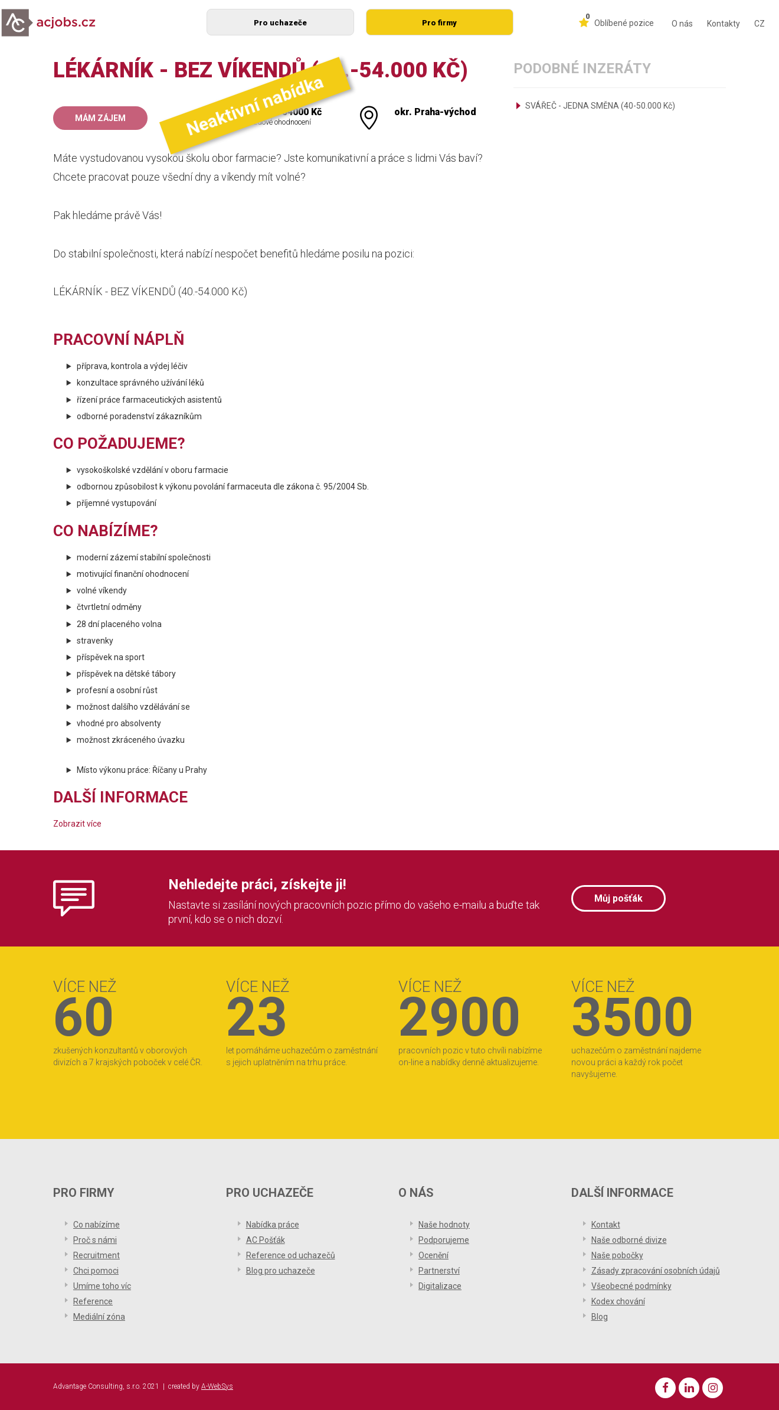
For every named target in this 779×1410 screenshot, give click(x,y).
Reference (93, 1301)
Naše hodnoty (444, 1224)
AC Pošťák (265, 1240)
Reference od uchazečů (290, 1255)
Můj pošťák (618, 898)
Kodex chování (618, 1301)
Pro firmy (439, 22)
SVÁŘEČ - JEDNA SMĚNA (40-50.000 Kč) (600, 105)
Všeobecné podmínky (631, 1286)
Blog (599, 1316)
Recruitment (96, 1255)
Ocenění (433, 1255)
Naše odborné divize (629, 1240)
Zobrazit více (77, 823)
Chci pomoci (96, 1270)
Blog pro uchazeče (280, 1270)
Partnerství (439, 1270)
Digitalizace (439, 1286)
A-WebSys (217, 1386)
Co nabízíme (96, 1224)
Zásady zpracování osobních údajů (655, 1270)
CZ (759, 23)
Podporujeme (443, 1240)
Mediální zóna (99, 1316)
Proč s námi (95, 1240)
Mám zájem (100, 118)
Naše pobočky (617, 1255)
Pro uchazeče (280, 22)
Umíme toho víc (102, 1286)
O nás (682, 23)
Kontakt (605, 1224)
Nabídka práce (272, 1224)
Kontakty (723, 23)
